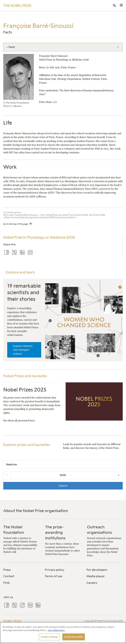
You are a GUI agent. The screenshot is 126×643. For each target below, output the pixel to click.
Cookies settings (49, 637)
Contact (8, 576)
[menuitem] (21, 570)
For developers (96, 570)
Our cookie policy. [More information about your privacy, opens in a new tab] (56, 630)
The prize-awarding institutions (55, 532)
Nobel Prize (12, 621)
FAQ (6, 583)
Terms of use (53, 576)
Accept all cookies (73, 637)
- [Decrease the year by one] (7, 475)
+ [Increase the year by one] (118, 475)
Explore (63, 485)
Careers (91, 583)
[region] (63, 632)
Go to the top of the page (15, 224)
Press (7, 570)
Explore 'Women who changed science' (22, 349)
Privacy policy (54, 570)
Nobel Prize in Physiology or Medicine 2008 (39, 237)
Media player (95, 576)
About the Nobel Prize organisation (35, 510)
